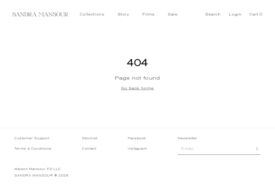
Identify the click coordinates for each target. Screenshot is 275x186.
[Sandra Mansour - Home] (40, 14)
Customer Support (32, 138)
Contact (89, 148)
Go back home (137, 88)
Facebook (137, 138)
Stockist (90, 138)
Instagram (137, 148)
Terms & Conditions (33, 148)
